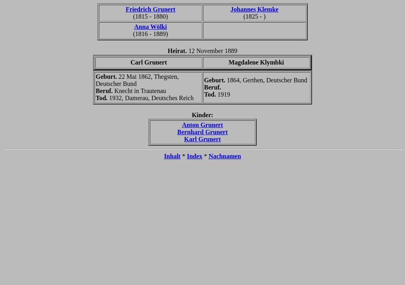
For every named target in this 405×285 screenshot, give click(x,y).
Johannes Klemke (254, 9)
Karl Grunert (202, 139)
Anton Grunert (202, 125)
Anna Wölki (150, 26)
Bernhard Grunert (202, 132)
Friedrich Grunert (151, 9)
